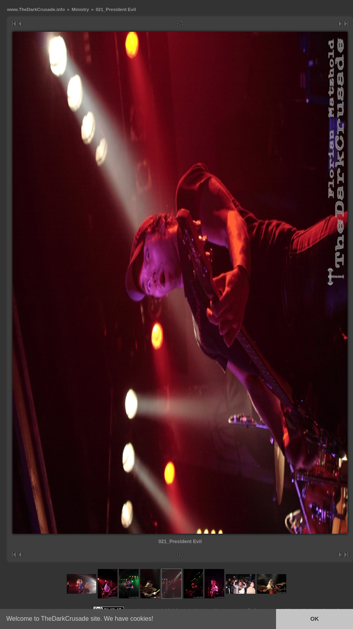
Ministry (80, 9)
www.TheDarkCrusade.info (36, 9)
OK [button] (314, 619)
